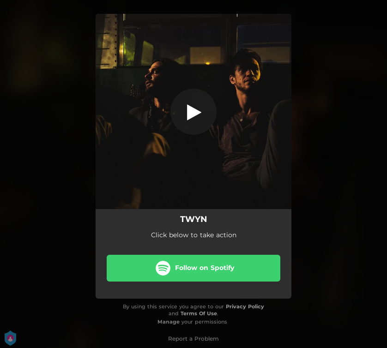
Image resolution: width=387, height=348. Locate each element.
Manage (168, 321)
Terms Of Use (199, 313)
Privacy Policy (245, 306)
